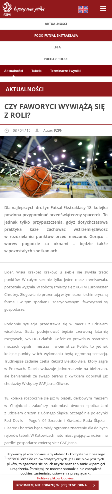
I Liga (56, 47)
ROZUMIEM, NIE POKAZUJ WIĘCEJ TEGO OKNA (57, 485)
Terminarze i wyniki (65, 70)
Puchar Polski (56, 59)
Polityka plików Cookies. (56, 478)
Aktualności (56, 23)
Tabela (36, 70)
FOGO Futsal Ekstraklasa (56, 35)
